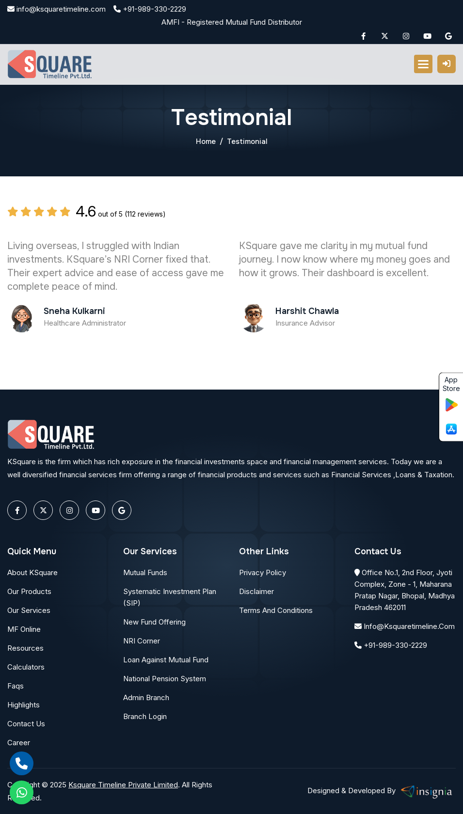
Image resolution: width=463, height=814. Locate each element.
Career (18, 742)
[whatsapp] (21, 792)
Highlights (23, 704)
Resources (25, 648)
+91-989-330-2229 (149, 9)
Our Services (28, 610)
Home (206, 141)
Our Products (29, 591)
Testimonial (247, 141)
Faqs (15, 685)
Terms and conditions (276, 610)
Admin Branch (146, 697)
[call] (21, 763)
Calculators (26, 667)
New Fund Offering (154, 621)
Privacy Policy (262, 572)
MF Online (24, 629)
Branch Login (145, 716)
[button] (423, 64)
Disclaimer (256, 591)
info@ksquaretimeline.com (56, 9)
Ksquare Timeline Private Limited (123, 784)
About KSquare (32, 572)
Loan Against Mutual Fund (165, 659)
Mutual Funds (145, 572)
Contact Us (26, 723)
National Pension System (164, 678)
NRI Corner (141, 640)
